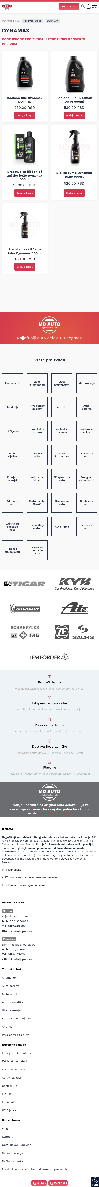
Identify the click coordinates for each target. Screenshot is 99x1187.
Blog (5, 1128)
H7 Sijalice (9, 1110)
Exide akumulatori (14, 1061)
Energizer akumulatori (17, 1053)
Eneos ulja (9, 1102)
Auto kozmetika (12, 1002)
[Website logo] (7, 6)
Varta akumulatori (14, 1069)
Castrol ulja (10, 1085)
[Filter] (95, 1182)
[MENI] (94, 6)
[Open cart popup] (89, 6)
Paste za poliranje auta (18, 1018)
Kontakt (7, 1136)
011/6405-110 (16, 954)
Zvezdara (58, 1183)
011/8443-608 (17, 926)
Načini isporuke (12, 1161)
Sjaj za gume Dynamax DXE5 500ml (74, 174)
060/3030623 (19, 921)
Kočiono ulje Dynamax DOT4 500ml (74, 99)
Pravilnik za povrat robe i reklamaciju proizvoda (34, 1169)
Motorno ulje (10, 994)
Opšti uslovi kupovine (16, 1144)
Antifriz (7, 1026)
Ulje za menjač (12, 1010)
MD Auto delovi (11, 21)
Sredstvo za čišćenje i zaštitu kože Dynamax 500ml (24, 175)
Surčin (39, 1183)
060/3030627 (19, 949)
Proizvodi (69, 6)
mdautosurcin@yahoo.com (27, 885)
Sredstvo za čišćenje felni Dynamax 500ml (25, 251)
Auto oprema (11, 985)
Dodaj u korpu (24, 115)
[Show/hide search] (83, 6)
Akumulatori (10, 977)
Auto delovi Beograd (55, 813)
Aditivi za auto (12, 1077)
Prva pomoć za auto (15, 1034)
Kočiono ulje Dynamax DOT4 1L (24, 99)
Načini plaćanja (12, 1153)
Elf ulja (7, 1093)
